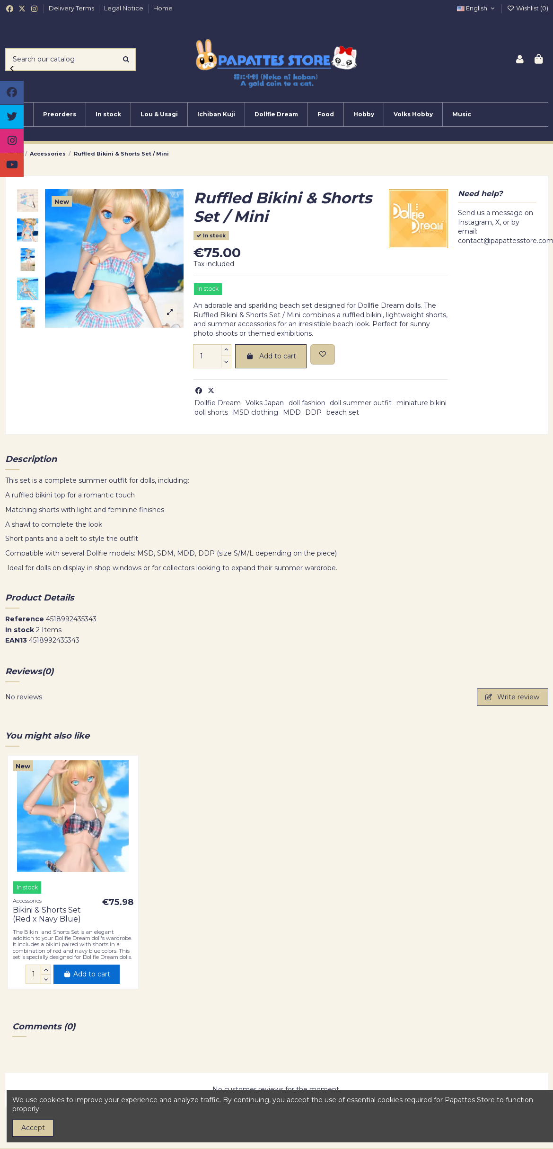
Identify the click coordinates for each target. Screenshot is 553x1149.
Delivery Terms (72, 8)
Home (163, 8)
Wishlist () (527, 8)
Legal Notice (124, 8)
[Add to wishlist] (322, 354)
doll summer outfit (361, 403)
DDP (313, 412)
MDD (292, 412)
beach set (342, 412)
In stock (19, 630)
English (477, 8)
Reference (24, 619)
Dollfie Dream (217, 403)
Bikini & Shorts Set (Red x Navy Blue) (47, 914)
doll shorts (211, 412)
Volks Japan (265, 403)
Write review (512, 697)
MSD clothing (255, 412)
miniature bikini (421, 403)
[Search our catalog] (126, 59)
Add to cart (271, 356)
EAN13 (16, 640)
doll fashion (307, 403)
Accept (33, 1127)
